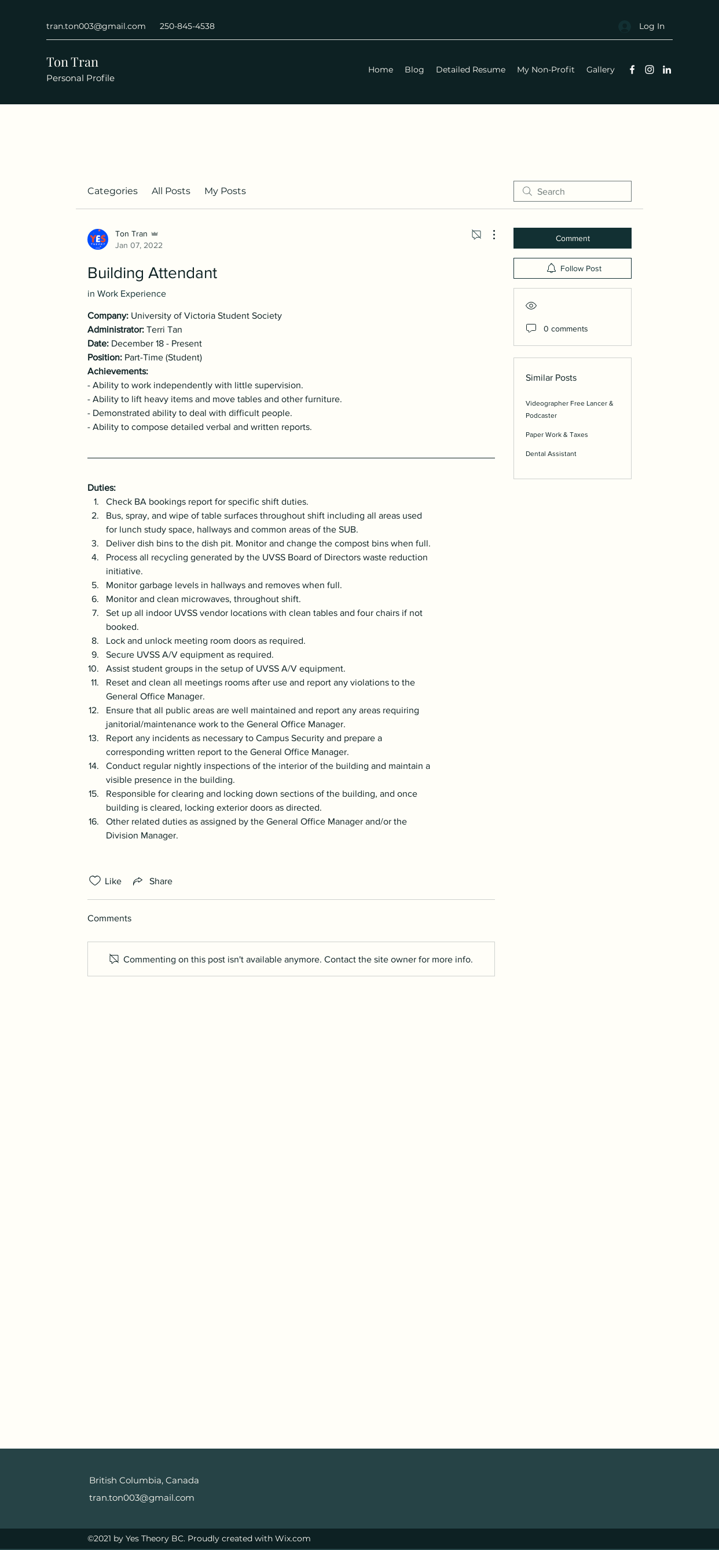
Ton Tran (73, 61)
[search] (572, 191)
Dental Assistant (551, 454)
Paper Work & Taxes (557, 435)
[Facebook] (632, 69)
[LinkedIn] (667, 69)
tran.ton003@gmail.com (96, 26)
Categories (112, 190)
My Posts (225, 190)
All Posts (171, 190)
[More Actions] (488, 235)
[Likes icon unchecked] (94, 881)
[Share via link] (152, 881)
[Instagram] (649, 69)
